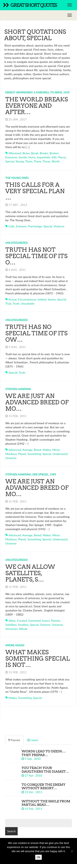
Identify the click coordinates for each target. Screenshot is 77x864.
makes (47, 449)
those (46, 161)
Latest (32, 740)
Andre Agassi (14, 645)
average (27, 449)
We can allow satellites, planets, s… (30, 573)
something (34, 454)
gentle (22, 157)
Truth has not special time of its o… (36, 256)
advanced (14, 449)
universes (11, 628)
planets (55, 620)
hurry (32, 157)
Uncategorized (16, 242)
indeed (42, 299)
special (9, 161)
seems (52, 299)
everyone (11, 157)
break (34, 153)
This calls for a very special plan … (34, 191)
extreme (21, 226)
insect (46, 620)
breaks (44, 153)
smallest (23, 624)
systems (45, 624)
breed (37, 449)
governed (34, 620)
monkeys (11, 454)
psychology (35, 226)
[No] (72, 851)
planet (22, 454)
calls (12, 226)
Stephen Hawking (18, 389)
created (22, 620)
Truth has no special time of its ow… (36, 333)
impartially (43, 157)
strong (20, 161)
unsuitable (27, 303)
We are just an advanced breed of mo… (37, 402)
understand (60, 454)
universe (10, 458)
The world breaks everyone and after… (36, 106)
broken (54, 153)
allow (12, 620)
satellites (11, 624)
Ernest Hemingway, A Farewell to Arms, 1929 (37, 92)
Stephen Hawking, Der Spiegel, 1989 (30, 474)
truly (8, 303)
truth (16, 303)
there (28, 161)
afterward (14, 153)
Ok (38, 857)
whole (23, 628)
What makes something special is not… (37, 658)
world (55, 161)
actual (12, 299)
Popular (14, 740)
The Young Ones (17, 177)
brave (26, 153)
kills (54, 157)
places (62, 157)
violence (58, 226)
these (37, 161)
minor (56, 449)
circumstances (27, 299)
